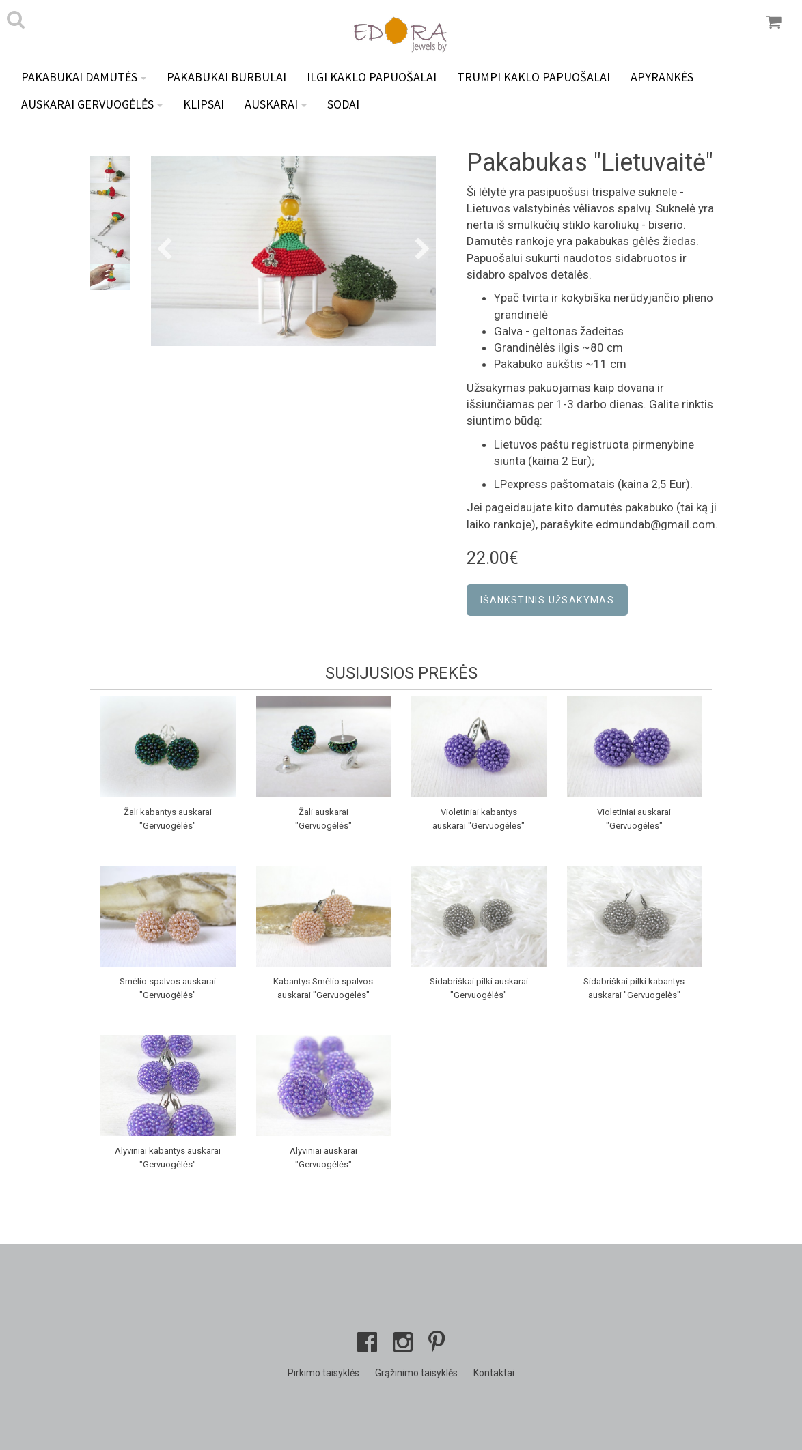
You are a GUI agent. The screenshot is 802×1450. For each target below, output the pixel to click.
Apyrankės (662, 77)
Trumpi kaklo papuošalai (533, 77)
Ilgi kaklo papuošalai (372, 77)
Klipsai (203, 104)
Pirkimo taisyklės (323, 1372)
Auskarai (276, 104)
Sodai (343, 104)
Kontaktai (493, 1372)
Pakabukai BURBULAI (226, 77)
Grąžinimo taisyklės (416, 1372)
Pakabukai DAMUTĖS (83, 77)
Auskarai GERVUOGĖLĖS (92, 104)
